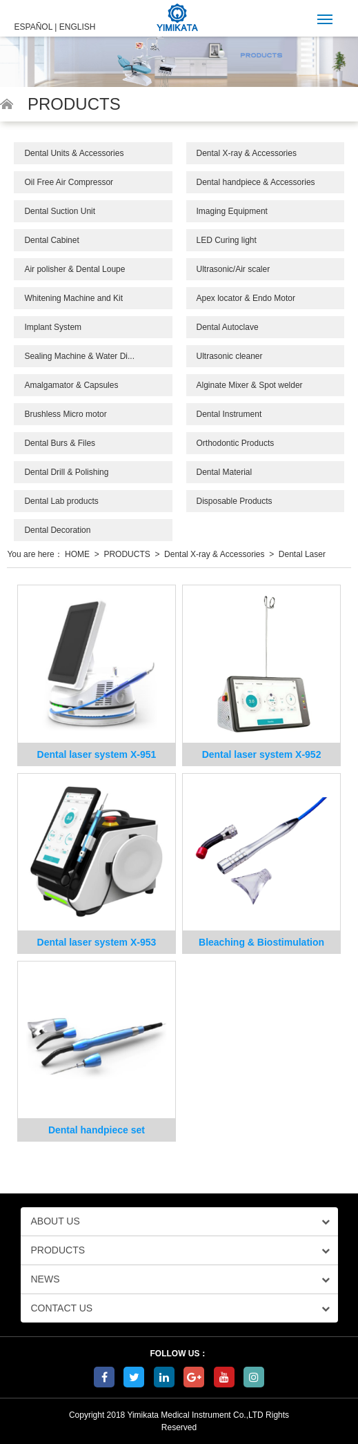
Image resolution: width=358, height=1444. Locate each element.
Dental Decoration (57, 530)
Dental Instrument (229, 414)
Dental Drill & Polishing (66, 472)
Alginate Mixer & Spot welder (250, 385)
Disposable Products (234, 501)
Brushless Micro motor (65, 414)
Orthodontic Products (236, 443)
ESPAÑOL (33, 27)
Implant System (52, 327)
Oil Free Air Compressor (68, 182)
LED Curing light (227, 240)
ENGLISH (77, 27)
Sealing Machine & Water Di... (79, 356)
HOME (77, 554)
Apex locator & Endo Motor (246, 298)
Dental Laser (302, 554)
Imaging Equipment (232, 211)
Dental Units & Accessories (73, 153)
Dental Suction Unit (59, 211)
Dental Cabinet (51, 240)
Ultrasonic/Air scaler (233, 269)
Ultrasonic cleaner (230, 356)
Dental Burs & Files (59, 443)
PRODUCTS (126, 554)
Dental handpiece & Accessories (256, 182)
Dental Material (224, 472)
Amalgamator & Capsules (71, 385)
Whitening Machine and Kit (73, 298)
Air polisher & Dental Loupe (74, 269)
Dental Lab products (61, 501)
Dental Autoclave (228, 327)
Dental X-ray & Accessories (247, 153)
